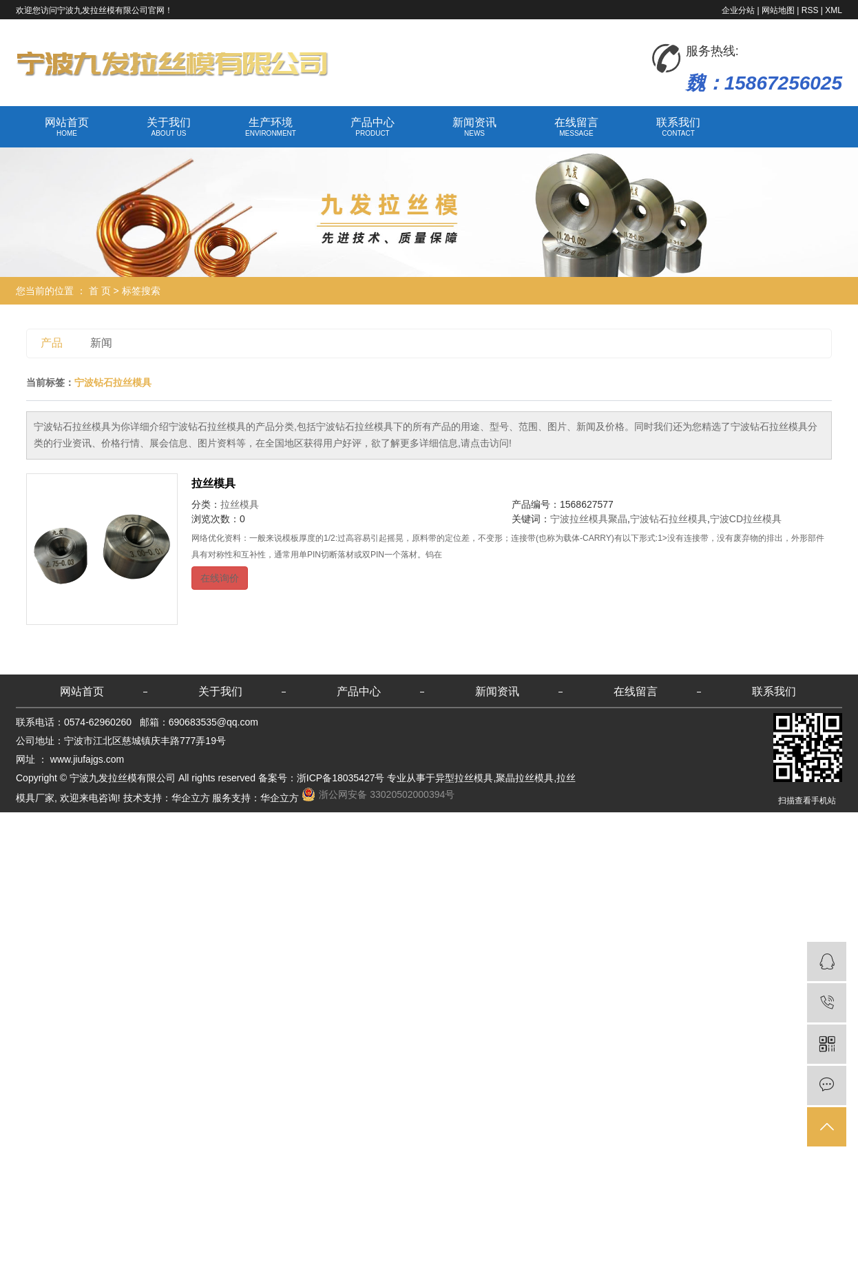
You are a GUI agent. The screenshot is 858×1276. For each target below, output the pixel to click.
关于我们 (169, 127)
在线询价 (219, 578)
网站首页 (67, 127)
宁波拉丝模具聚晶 (588, 518)
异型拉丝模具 (464, 777)
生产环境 (271, 127)
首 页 (100, 290)
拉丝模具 (213, 483)
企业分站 (738, 10)
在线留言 (576, 127)
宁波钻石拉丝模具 (668, 518)
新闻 (101, 343)
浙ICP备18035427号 (341, 777)
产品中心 (372, 127)
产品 (52, 343)
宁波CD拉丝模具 (746, 518)
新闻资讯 (474, 127)
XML (833, 10)
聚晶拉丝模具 (525, 777)
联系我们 (678, 127)
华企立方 (190, 797)
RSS (810, 10)
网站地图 (778, 10)
